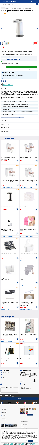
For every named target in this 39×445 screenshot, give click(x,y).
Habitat (11, 8)
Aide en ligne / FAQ (6, 372)
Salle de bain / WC (20, 8)
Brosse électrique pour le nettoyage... (26, 236)
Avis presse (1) (5, 131)
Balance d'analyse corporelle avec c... (7, 365)
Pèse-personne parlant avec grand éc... (26, 365)
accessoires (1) (5, 124)
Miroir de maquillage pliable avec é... (7, 285)
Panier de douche (23, 260)
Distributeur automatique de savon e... (7, 163)
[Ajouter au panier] (21, 67)
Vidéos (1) (3, 120)
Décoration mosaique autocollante (6, 341)
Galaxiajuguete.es (24, 427)
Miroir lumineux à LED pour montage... (26, 309)
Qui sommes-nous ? (5, 408)
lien (2, 434)
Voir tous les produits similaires (5, 311)
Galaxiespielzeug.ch (24, 424)
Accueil (7, 8)
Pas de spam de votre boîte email (26, 388)
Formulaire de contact (6, 375)
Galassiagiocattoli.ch (24, 425)
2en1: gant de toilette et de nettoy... (26, 285)
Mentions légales (4, 412)
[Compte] (34, 1)
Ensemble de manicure (4, 260)
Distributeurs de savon (28, 8)
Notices (3, 416)
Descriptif (3, 88)
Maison (15, 8)
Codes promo (4, 415)
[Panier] (37, 1)
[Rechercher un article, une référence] (19, 4)
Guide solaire (4, 418)
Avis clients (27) (5, 127)
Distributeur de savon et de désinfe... (7, 236)
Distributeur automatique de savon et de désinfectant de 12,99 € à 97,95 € (12, 117)
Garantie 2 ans (23, 387)
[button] (6, 63)
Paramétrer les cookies (21, 440)
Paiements (4, 385)
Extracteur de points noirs (5, 309)
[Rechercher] (37, 4)
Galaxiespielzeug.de (24, 421)
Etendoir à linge (22, 341)
